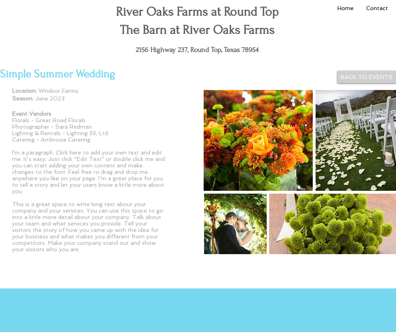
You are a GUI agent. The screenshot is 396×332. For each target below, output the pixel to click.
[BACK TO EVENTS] (366, 77)
